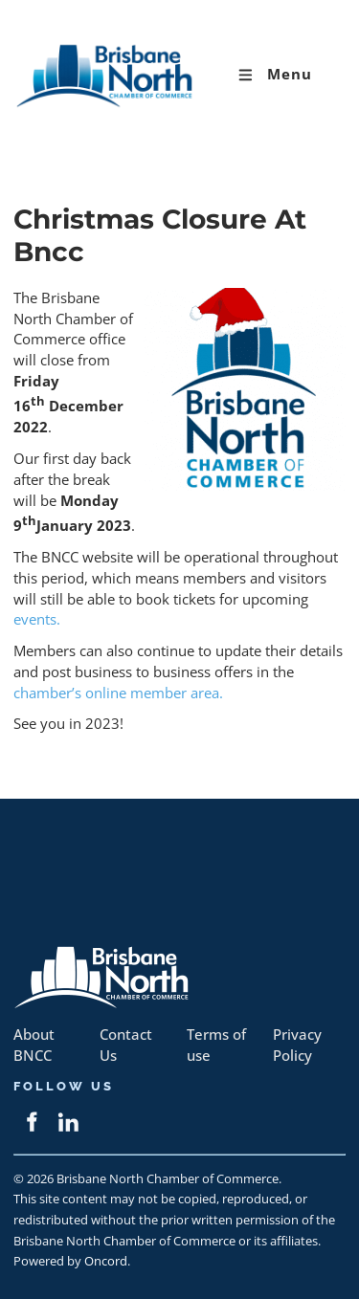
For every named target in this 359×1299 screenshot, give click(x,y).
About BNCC (34, 1045)
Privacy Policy (297, 1045)
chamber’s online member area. (118, 693)
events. (36, 619)
